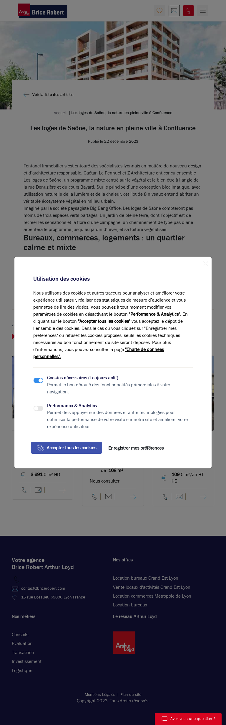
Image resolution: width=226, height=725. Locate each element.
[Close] (205, 262)
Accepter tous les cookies (66, 447)
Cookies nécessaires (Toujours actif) (82, 378)
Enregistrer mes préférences (136, 448)
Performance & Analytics (72, 406)
